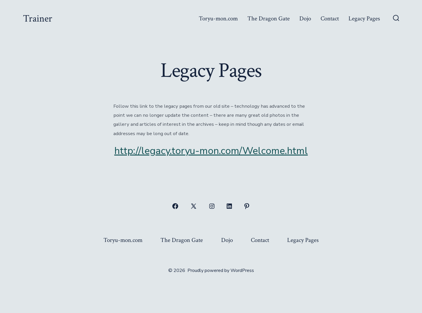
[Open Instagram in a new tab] (212, 206)
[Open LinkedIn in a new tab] (229, 206)
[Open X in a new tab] (194, 206)
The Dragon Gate (268, 18)
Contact (330, 18)
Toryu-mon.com (218, 18)
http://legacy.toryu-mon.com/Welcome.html (211, 151)
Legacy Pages (364, 18)
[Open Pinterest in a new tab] (247, 206)
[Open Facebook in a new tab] (175, 206)
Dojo (305, 18)
